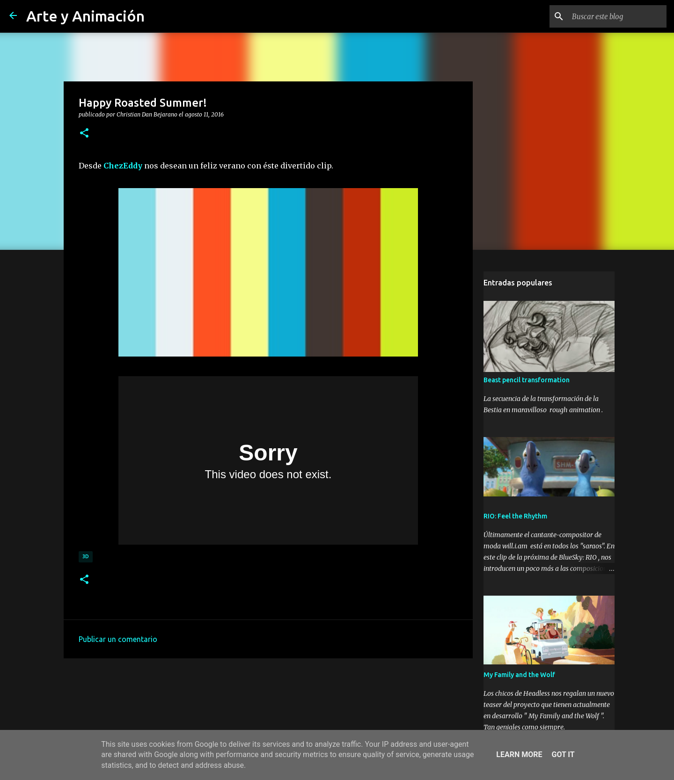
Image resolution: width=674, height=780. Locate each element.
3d (85, 556)
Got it (562, 754)
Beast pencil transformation (527, 380)
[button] (84, 133)
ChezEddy (122, 165)
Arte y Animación (85, 15)
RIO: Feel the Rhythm (515, 516)
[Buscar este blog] (617, 16)
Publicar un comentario (118, 639)
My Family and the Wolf (519, 674)
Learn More (519, 754)
